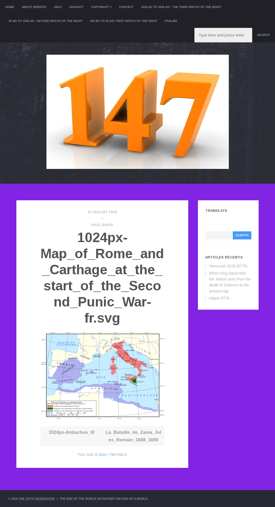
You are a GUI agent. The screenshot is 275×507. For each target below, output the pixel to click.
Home (9, 7)
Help (58, 7)
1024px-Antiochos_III (71, 432)
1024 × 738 (107, 455)
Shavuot (76, 7)
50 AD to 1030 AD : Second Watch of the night (45, 21)
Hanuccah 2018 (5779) (228, 266)
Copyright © (101, 7)
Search (263, 34)
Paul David (102, 225)
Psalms (171, 21)
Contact (126, 7)
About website (34, 7)
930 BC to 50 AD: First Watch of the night (123, 21)
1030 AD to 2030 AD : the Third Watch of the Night (181, 7)
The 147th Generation (37, 498)
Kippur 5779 (219, 298)
